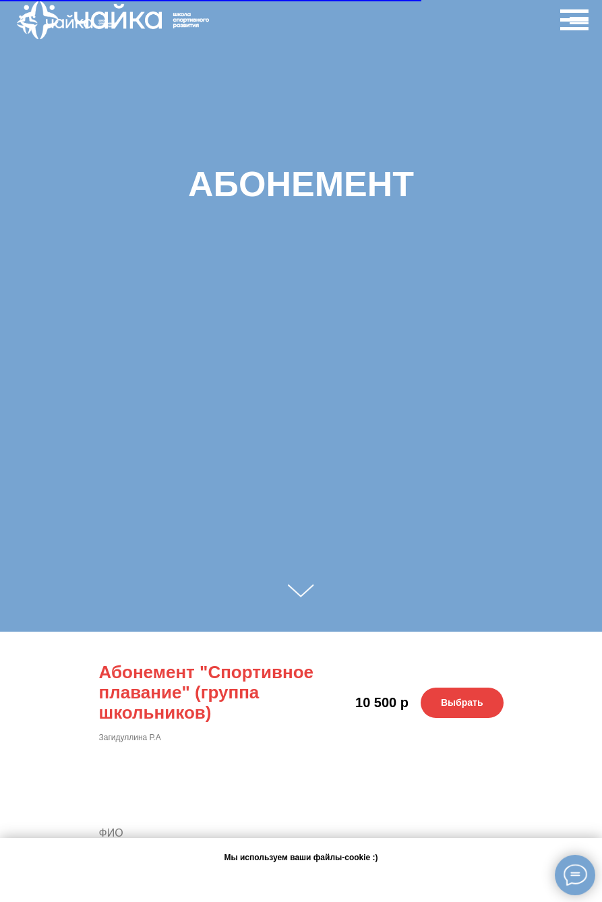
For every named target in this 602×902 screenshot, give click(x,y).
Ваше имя (127, 803)
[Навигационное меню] (579, 23)
